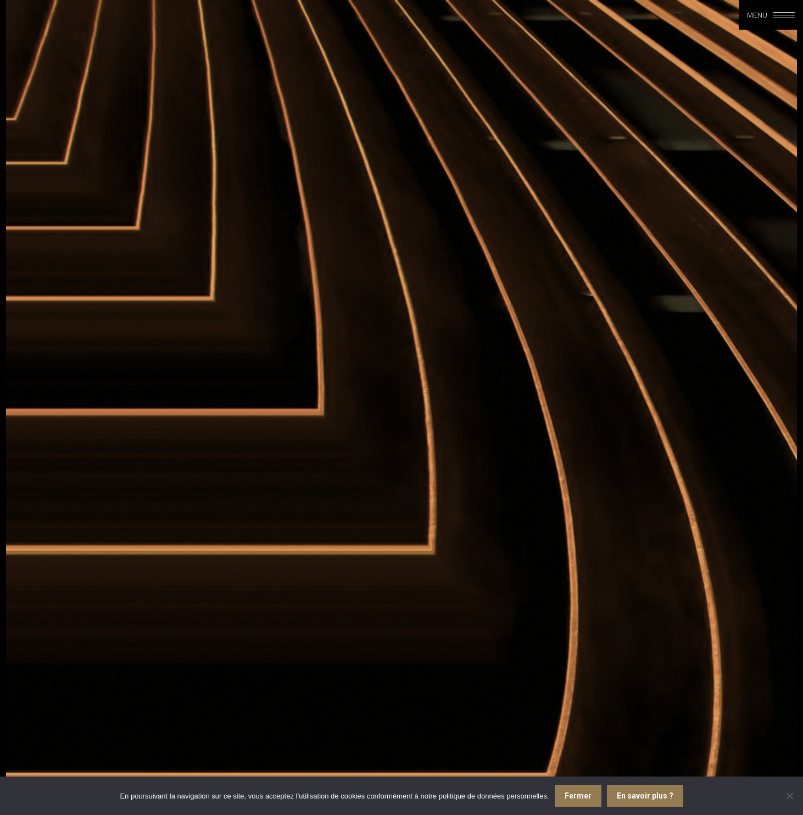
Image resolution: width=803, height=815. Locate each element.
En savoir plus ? (645, 795)
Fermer (578, 795)
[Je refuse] (789, 795)
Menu (757, 14)
